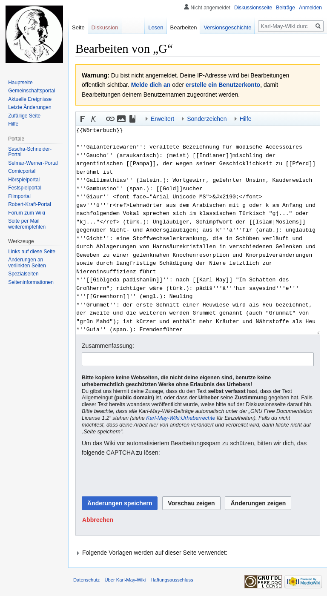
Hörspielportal (24, 180)
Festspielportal (24, 188)
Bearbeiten (183, 27)
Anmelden (310, 8)
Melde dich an (151, 84)
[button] (82, 118)
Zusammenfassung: (108, 345)
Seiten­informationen (31, 282)
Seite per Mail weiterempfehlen (27, 224)
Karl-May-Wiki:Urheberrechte (180, 418)
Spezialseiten (23, 274)
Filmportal (19, 196)
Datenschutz (86, 579)
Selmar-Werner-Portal (32, 163)
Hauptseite (20, 83)
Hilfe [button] (246, 118)
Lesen (155, 27)
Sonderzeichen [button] (207, 118)
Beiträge (285, 8)
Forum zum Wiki (26, 213)
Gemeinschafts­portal (31, 91)
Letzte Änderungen (29, 107)
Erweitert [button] (162, 118)
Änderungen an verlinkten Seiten (27, 263)
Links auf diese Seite (31, 252)
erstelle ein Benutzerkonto (223, 84)
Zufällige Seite (24, 116)
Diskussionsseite (253, 8)
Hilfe (13, 124)
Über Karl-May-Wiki (125, 579)
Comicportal (21, 171)
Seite (78, 27)
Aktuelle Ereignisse (30, 99)
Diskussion (105, 27)
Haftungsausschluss (172, 579)
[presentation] (146, 476)
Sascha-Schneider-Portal (30, 152)
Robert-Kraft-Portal (29, 204)
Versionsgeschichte (227, 27)
